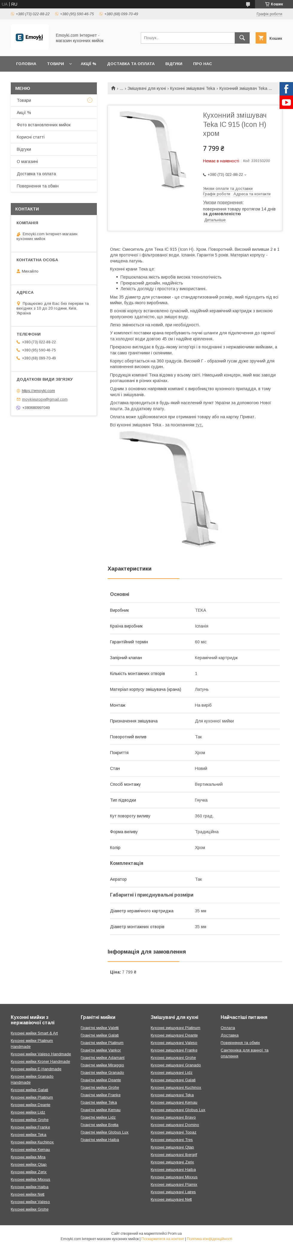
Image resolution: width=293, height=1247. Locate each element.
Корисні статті (31, 137)
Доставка (230, 1035)
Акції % (88, 63)
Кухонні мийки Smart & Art (34, 1033)
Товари (55, 63)
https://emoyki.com (38, 390)
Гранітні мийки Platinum (102, 1042)
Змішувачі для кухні (147, 88)
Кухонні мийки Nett (27, 1194)
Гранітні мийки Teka (99, 1102)
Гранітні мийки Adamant (102, 1057)
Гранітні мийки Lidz (98, 1117)
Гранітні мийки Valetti (100, 1027)
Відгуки (173, 63)
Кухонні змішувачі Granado (176, 1065)
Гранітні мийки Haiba (100, 1139)
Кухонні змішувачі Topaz (173, 1132)
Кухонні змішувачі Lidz (172, 1072)
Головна (26, 63)
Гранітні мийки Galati (100, 1035)
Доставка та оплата (131, 63)
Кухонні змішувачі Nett (171, 1199)
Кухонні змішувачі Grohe (173, 1057)
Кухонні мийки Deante (30, 1105)
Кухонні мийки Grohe (29, 1119)
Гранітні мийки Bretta (99, 1125)
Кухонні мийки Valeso (30, 1202)
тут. (199, 424)
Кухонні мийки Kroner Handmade (40, 1061)
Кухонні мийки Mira (28, 1157)
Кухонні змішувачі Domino (175, 1125)
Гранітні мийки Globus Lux (105, 1132)
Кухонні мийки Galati (29, 1090)
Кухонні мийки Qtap (29, 1164)
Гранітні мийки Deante (101, 1080)
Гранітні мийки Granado (102, 1072)
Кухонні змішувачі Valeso (174, 1042)
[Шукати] (242, 38)
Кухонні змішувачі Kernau (174, 1102)
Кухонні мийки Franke (30, 1127)
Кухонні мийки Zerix (29, 1172)
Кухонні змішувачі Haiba (173, 1169)
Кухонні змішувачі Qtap (172, 1147)
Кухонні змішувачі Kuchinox (176, 1087)
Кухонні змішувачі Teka (192, 88)
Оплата (228, 1027)
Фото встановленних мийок (44, 124)
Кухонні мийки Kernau (30, 1149)
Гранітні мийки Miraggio (102, 1065)
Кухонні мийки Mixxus (30, 1179)
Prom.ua (175, 1233)
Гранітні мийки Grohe (100, 1087)
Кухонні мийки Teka (28, 1134)
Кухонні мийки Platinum (32, 1097)
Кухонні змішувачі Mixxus (174, 1177)
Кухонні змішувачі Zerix (172, 1162)
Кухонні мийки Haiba (29, 1187)
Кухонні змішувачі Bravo (173, 1117)
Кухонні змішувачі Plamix (174, 1184)
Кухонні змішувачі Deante (174, 1035)
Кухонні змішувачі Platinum (175, 1027)
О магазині (27, 161)
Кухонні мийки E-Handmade (36, 1069)
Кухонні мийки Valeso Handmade (41, 1054)
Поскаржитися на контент (162, 1239)
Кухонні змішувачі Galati (173, 1080)
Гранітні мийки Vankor (101, 1050)
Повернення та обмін (38, 186)
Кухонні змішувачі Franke (174, 1050)
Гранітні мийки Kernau (100, 1110)
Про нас (202, 63)
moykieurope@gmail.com (45, 399)
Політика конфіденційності (209, 1239)
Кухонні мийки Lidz (28, 1112)
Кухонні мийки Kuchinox (32, 1142)
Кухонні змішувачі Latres (173, 1192)
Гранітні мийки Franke (100, 1095)
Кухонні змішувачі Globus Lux (178, 1110)
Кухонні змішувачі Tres (172, 1139)
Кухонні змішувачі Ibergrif (174, 1154)
